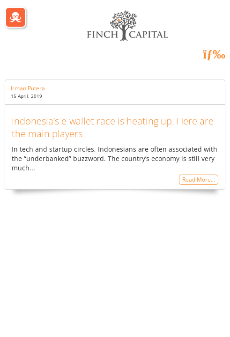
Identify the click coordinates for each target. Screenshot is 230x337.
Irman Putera (28, 88)
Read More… (198, 180)
